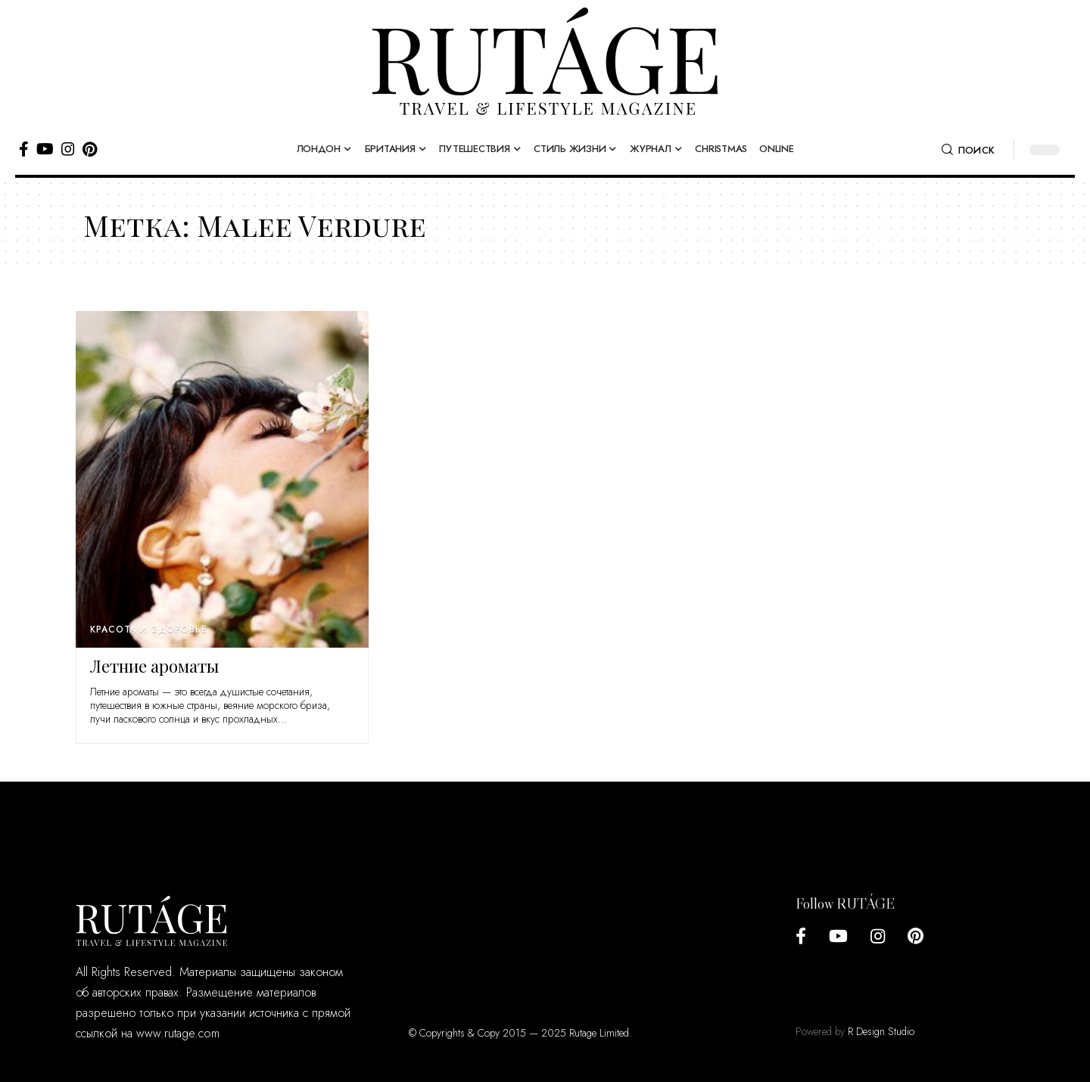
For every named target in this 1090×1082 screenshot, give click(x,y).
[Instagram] (68, 149)
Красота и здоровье (148, 629)
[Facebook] (24, 149)
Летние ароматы (154, 665)
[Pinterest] (90, 149)
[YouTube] (45, 149)
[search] (968, 150)
